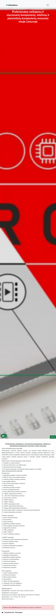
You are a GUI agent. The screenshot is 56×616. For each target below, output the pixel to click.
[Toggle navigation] (47, 5)
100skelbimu (12, 5)
